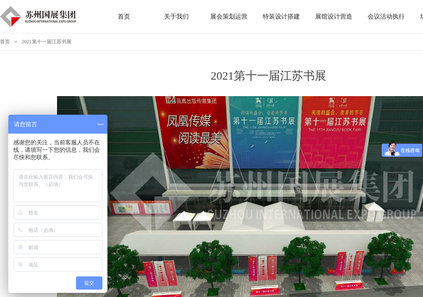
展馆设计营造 (333, 16)
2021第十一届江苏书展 (46, 42)
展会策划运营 (228, 16)
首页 (5, 42)
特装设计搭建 (281, 16)
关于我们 (176, 16)
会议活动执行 (386, 16)
